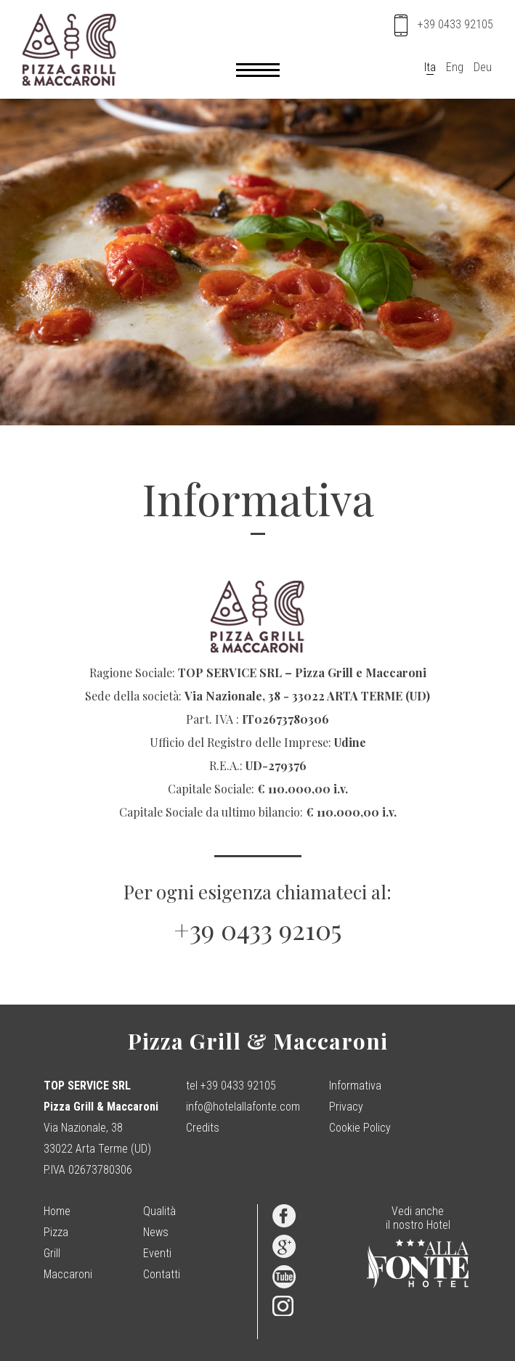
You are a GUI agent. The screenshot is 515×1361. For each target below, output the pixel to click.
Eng (454, 67)
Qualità (159, 1211)
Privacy (346, 1106)
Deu (483, 67)
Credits (202, 1128)
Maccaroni (68, 1274)
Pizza (56, 1232)
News (156, 1232)
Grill (52, 1253)
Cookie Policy (360, 1128)
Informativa (355, 1085)
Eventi (157, 1253)
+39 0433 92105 (257, 929)
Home (57, 1211)
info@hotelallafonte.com (243, 1106)
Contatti (161, 1274)
